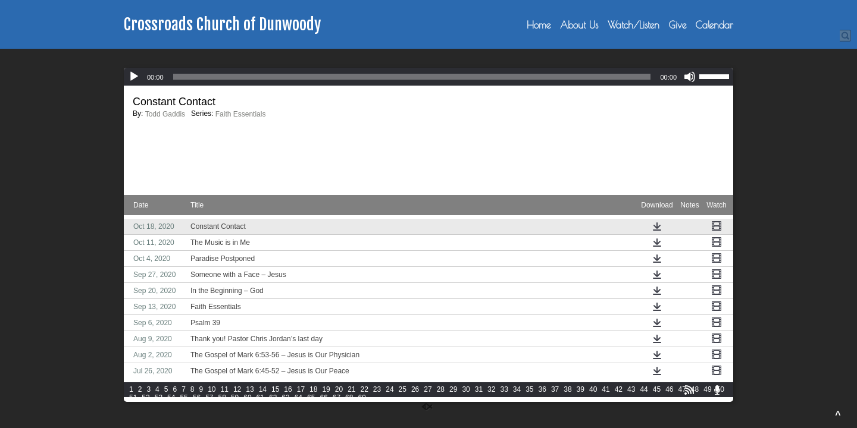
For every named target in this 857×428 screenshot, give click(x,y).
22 (364, 389)
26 (415, 389)
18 (313, 389)
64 (298, 398)
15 (275, 389)
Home (539, 25)
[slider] (412, 77)
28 (441, 389)
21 (351, 389)
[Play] (134, 77)
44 (644, 389)
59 (235, 398)
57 (209, 398)
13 (250, 389)
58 (222, 398)
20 (339, 389)
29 (453, 389)
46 (669, 389)
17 (301, 389)
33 (504, 389)
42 (619, 389)
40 (593, 389)
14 (263, 389)
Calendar (714, 25)
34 (517, 389)
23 (377, 389)
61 (260, 398)
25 (402, 389)
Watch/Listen (633, 25)
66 (323, 398)
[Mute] (690, 77)
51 (133, 398)
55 (183, 398)
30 (466, 389)
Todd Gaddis (165, 114)
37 (555, 389)
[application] (428, 77)
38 (567, 389)
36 (542, 389)
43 (631, 389)
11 (225, 389)
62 (273, 398)
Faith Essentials (240, 114)
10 (211, 389)
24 (389, 389)
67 (336, 398)
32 (491, 389)
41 (605, 389)
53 (158, 398)
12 (237, 389)
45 (657, 389)
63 (285, 398)
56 (197, 398)
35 (529, 389)
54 (171, 398)
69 (361, 398)
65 (311, 398)
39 (580, 389)
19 (326, 389)
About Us (579, 25)
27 (427, 389)
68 (349, 398)
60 (247, 398)
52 (145, 398)
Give (677, 25)
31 (479, 389)
